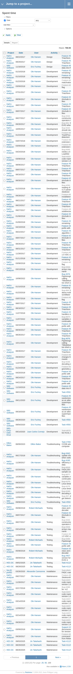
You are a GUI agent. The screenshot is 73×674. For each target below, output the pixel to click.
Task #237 (66, 157)
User (36, 53)
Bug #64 (65, 290)
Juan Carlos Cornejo (36, 432)
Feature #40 (67, 226)
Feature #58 (67, 575)
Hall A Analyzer (10, 57)
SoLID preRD (9, 571)
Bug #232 (66, 116)
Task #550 (66, 392)
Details (7, 43)
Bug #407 (66, 556)
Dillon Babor (9, 444)
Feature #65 (67, 355)
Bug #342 (66, 453)
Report (15, 43)
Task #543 (66, 570)
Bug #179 (66, 481)
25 (42, 663)
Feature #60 (67, 209)
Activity (54, 53)
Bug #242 (66, 128)
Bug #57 (65, 496)
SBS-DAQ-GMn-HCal (9, 431)
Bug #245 (66, 460)
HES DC (10, 563)
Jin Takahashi (36, 563)
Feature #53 (67, 56)
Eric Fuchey (36, 67)
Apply (8, 35)
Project (11, 53)
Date (8, 20)
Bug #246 (66, 362)
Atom (64, 667)
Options (9, 29)
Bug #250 (66, 185)
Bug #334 (66, 267)
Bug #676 (66, 274)
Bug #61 (65, 123)
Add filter (6, 25)
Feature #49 (67, 231)
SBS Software (10, 67)
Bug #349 (66, 149)
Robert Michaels (36, 508)
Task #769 (66, 442)
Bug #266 (66, 587)
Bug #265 (66, 539)
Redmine (28, 672)
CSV (69, 667)
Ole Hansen (36, 57)
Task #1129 (67, 563)
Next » (58, 657)
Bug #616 (66, 467)
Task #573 (66, 431)
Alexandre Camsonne (36, 571)
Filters (8, 17)
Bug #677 (66, 317)
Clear (19, 35)
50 (46, 663)
